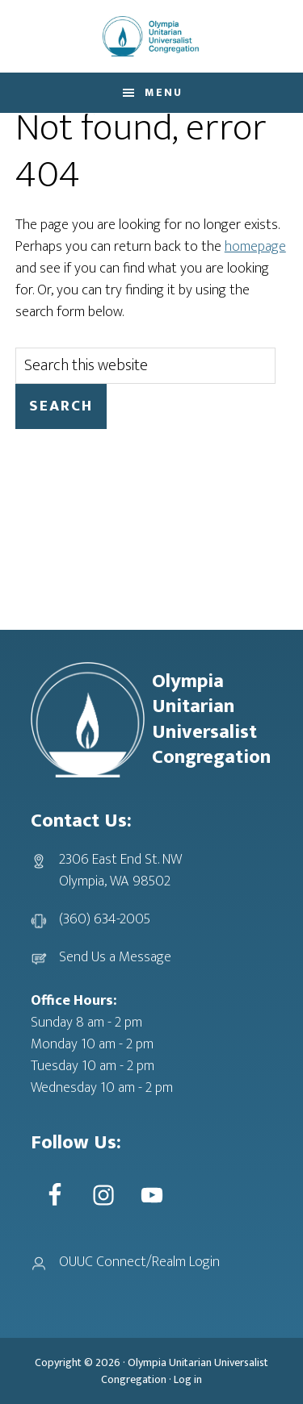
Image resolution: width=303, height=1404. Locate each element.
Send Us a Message (115, 957)
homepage (255, 247)
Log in (188, 1379)
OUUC (151, 36)
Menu (164, 92)
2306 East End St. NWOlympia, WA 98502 (120, 871)
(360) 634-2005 (104, 919)
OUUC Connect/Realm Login (139, 1262)
